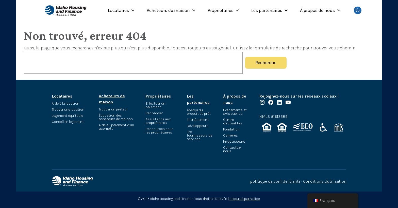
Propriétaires (224, 10)
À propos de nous (320, 10)
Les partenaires (269, 10)
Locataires (121, 10)
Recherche (265, 62)
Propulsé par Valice (244, 199)
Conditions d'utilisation (324, 181)
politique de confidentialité (275, 181)
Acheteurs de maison (171, 10)
